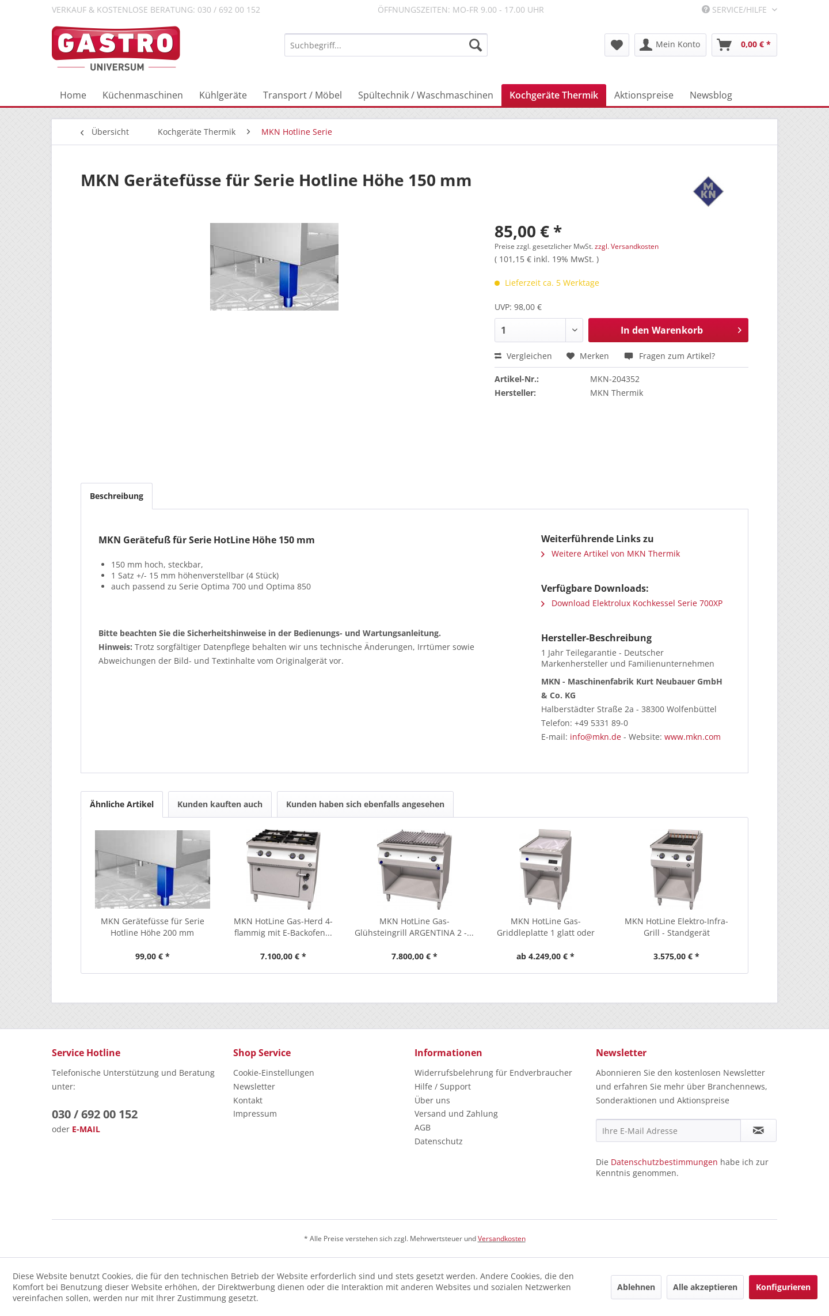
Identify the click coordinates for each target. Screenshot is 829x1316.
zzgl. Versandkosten (627, 246)
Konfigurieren (783, 1286)
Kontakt (248, 1100)
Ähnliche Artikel (122, 804)
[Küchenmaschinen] (142, 95)
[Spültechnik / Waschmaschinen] (425, 95)
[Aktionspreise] (644, 95)
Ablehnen (636, 1286)
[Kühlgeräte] (223, 95)
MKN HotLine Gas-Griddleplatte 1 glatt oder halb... (546, 927)
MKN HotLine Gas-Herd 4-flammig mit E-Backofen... (283, 927)
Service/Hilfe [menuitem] (735, 9)
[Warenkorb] (744, 44)
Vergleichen (523, 355)
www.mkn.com (692, 736)
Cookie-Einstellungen (273, 1072)
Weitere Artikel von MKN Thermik (610, 553)
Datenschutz (438, 1141)
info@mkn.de (595, 736)
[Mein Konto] (670, 44)
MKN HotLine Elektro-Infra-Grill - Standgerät (676, 927)
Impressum (255, 1113)
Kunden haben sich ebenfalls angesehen (365, 804)
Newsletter (254, 1086)
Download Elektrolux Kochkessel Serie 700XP (631, 603)
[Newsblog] (711, 95)
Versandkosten (502, 1238)
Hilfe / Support (442, 1086)
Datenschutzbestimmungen (664, 1161)
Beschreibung (116, 495)
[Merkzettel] (616, 44)
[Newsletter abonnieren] (758, 1130)
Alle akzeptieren (705, 1286)
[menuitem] (386, 44)
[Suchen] (475, 44)
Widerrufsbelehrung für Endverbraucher (493, 1072)
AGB (422, 1127)
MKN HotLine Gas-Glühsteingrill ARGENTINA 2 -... (414, 927)
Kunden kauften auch (220, 804)
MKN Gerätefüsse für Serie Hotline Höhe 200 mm (152, 927)
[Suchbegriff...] (386, 44)
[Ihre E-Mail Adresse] (668, 1130)
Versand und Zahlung (456, 1113)
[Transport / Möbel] (302, 95)
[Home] (73, 95)
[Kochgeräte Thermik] (553, 95)
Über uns (432, 1100)
